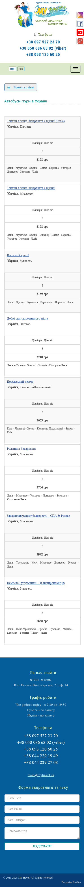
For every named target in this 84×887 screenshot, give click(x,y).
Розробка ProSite (71, 882)
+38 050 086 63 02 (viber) (43, 48)
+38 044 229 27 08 (41, 762)
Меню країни (20, 87)
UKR (12, 69)
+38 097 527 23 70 (43, 42)
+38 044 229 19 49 (41, 755)
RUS (21, 69)
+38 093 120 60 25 (43, 54)
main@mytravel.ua (41, 775)
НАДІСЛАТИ (42, 846)
